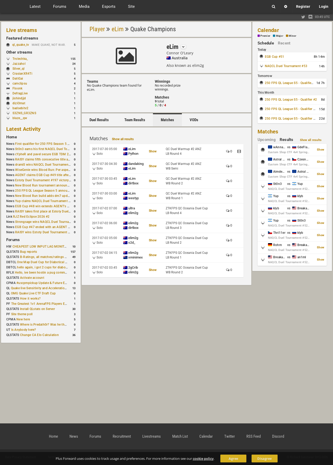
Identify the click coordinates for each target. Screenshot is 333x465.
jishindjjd (19, 98)
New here (23, 319)
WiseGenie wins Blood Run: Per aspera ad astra (49, 170)
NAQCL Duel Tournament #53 (286, 66)
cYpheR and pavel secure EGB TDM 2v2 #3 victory (51, 154)
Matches (167, 120)
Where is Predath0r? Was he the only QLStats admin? (58, 324)
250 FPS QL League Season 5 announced (44, 190)
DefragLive (20, 93)
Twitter (229, 436)
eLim (118, 29)
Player (97, 29)
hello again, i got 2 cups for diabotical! (44, 267)
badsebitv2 (20, 108)
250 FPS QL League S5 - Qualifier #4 (291, 118)
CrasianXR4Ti (22, 73)
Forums (13, 239)
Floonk (17, 88)
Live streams (21, 30)
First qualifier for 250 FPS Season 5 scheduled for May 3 (56, 144)
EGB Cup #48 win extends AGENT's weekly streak (50, 206)
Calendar (268, 30)
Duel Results (99, 120)
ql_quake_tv (20, 45)
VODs (194, 120)
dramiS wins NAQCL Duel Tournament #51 (45, 164)
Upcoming (267, 139)
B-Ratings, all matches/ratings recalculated (51, 257)
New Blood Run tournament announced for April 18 (52, 185)
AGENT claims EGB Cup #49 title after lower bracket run (55, 175)
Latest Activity (23, 129)
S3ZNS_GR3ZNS (24, 113)
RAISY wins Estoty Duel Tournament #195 (45, 232)
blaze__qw (19, 118)
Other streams (19, 52)
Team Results (134, 120)
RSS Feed (253, 436)
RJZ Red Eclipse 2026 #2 (31, 216)
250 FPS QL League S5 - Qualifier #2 (291, 99)
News (73, 436)
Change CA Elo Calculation (39, 335)
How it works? (30, 298)
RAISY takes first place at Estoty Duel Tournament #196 (55, 211)
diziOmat (18, 103)
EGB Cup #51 (274, 57)
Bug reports (28, 252)
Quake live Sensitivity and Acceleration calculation (47, 288)
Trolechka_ (20, 59)
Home (11, 137)
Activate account (32, 278)
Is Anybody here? (23, 330)
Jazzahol (18, 64)
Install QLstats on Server (37, 309)
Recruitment (122, 436)
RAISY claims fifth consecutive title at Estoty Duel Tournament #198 (64, 159)
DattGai (17, 78)
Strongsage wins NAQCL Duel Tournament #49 (48, 222)
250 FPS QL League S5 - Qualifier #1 (291, 83)
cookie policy (203, 458)
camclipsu (19, 83)
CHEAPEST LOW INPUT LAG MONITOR (40, 246)
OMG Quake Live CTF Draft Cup (33, 293)
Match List (180, 436)
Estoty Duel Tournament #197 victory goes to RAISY (52, 180)
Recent (284, 43)
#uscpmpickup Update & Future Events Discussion (52, 283)
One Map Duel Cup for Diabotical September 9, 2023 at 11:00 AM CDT (67, 262)
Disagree (264, 458)
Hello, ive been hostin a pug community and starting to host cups (62, 272)
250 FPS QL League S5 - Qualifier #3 (291, 109)
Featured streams (22, 38)
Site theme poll (22, 314)
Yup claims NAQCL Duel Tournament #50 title (47, 201)
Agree (233, 458)
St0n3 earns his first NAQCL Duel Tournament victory (53, 149)
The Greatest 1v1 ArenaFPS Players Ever (40, 304)
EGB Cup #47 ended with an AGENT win (44, 227)
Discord (278, 436)
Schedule (266, 43)
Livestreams (151, 436)
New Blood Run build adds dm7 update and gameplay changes (60, 196)
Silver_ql (18, 68)
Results (286, 139)
